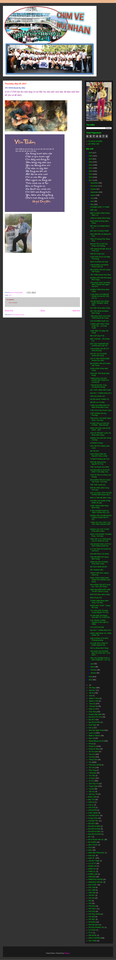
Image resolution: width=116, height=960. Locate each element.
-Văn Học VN (92, 794)
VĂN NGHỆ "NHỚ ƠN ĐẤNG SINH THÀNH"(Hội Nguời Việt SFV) (100, 284)
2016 (91, 677)
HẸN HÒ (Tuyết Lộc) (97, 254)
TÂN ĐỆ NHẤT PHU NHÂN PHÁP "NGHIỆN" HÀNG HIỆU (99, 303)
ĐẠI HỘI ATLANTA (94, 834)
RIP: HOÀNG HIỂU (96, 570)
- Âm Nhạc (92, 688)
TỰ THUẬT (92, 930)
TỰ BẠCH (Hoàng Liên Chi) (99, 459)
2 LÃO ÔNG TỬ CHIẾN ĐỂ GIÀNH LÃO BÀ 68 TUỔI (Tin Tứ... (99, 296)
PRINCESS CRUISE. (95, 882)
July (92, 198)
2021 (91, 168)
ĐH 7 (90, 837)
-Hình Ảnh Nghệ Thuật (96, 730)
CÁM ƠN (91, 802)
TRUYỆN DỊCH (93, 925)
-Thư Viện (91, 775)
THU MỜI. (91, 919)
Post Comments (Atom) (18, 314)
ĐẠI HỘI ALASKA (94, 829)
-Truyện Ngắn (93, 786)
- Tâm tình (91, 703)
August (93, 195)
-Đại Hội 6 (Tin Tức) (95, 717)
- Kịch (90, 695)
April (92, 664)
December (94, 183)
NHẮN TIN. (92, 869)
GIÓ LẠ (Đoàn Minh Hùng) (99, 648)
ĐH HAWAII (92, 842)
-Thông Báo (92, 773)
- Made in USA (93, 701)
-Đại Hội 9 (91, 719)
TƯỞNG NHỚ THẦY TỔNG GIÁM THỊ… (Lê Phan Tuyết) (99, 326)
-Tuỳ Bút (91, 789)
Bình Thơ (91, 799)
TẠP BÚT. (91, 895)
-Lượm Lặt (92, 733)
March (93, 667)
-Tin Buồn (91, 778)
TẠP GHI (91, 898)
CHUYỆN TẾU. (93, 821)
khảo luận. (91, 855)
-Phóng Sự (92, 746)
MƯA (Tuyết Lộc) (96, 597)
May (92, 204)
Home (43, 311)
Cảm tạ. (91, 805)
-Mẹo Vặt (91, 738)
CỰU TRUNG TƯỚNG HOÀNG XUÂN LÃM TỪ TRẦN (99, 622)
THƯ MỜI (91, 917)
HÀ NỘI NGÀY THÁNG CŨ (99, 399)
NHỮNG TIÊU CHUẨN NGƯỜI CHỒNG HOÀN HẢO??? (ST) (100, 517)
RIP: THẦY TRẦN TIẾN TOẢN (100, 390)
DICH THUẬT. (93, 845)
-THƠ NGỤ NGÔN (94, 765)
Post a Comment (13, 302)
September (95, 192)
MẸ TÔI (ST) (94, 451)
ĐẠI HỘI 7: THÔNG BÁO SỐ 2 (101, 393)
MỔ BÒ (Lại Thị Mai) (97, 402)
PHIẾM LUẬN (92, 874)
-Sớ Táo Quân (93, 751)
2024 (91, 159)
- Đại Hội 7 (92, 690)
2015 (91, 680)
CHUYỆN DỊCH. (93, 815)
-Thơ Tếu (91, 767)
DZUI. (90, 850)
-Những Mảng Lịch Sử (96, 741)
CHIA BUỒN (92, 810)
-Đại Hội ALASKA (94, 722)
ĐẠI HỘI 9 (91, 823)
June (92, 201)
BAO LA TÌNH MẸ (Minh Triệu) (100, 498)
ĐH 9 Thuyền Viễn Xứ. (96, 839)
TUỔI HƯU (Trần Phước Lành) (101, 410)
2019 (91, 174)
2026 (91, 153)
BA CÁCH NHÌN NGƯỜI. (98, 567)
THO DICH (92, 906)
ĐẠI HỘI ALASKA (94, 826)
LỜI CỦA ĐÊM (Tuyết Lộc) (99, 321)
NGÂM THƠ (92, 866)
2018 (91, 177)
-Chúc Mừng (92, 712)
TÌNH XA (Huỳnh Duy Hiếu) (99, 467)
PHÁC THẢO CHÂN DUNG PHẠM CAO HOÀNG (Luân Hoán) (100, 579)
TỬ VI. (90, 933)
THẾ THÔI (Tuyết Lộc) (98, 485)
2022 (91, 165)
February (94, 670)
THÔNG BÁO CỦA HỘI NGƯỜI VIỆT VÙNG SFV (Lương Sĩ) (99, 380)
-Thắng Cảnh (92, 759)
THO (90, 901)
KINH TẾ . (91, 858)
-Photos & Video (93, 749)
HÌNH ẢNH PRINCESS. (96, 853)
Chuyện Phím (93, 818)
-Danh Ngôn (92, 725)
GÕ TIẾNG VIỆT (93, 144)
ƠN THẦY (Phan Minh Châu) (100, 308)
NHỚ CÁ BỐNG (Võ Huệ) (99, 262)
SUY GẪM (91, 890)
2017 (91, 180)
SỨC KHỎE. (92, 885)
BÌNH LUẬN (92, 797)
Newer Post (9, 311)
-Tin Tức (91, 781)
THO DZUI (92, 911)
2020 (91, 171)
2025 (91, 156)
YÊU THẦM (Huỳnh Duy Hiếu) (100, 275)
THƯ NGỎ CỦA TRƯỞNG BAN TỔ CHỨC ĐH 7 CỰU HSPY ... (100, 653)
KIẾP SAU (93, 210)
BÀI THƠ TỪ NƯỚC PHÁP (99, 231)
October (94, 189)
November (94, 186)
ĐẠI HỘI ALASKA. (94, 831)
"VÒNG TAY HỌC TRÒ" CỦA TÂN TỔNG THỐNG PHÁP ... (100, 524)
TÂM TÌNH (92, 893)
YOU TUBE (92, 941)
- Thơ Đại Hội (93, 706)
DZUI (90, 847)
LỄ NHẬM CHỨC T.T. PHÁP (99, 207)
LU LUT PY (92, 863)
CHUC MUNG (93, 813)
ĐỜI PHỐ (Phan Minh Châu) (100, 594)
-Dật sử (90, 727)
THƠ (90, 903)
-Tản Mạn (91, 757)
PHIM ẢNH (92, 877)
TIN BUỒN (92, 922)
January (94, 673)
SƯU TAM (91, 887)
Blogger (67, 953)
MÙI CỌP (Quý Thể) (97, 336)
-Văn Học (91, 791)
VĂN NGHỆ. (92, 935)
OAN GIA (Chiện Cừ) (97, 396)
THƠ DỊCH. (92, 909)
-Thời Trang (92, 770)
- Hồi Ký (91, 693)
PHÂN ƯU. (92, 871)
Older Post (76, 311)
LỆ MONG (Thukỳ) (96, 443)
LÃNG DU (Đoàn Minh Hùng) (100, 218)
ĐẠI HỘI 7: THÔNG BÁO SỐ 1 (101, 630)
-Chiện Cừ (91, 709)
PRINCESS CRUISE (95, 879)
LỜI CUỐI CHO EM (97, 627)
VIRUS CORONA (94, 938)
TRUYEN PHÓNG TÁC (96, 927)
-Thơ (10, 295)
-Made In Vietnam (94, 735)
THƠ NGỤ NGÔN (94, 914)
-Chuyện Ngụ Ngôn (95, 714)
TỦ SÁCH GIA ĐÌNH (95, 141)
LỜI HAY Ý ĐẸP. (93, 861)
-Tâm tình (91, 754)
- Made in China (93, 698)
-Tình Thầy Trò (93, 783)
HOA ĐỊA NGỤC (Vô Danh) (99, 554)
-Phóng (90, 743)
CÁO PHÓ (91, 807)
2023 (91, 162)
